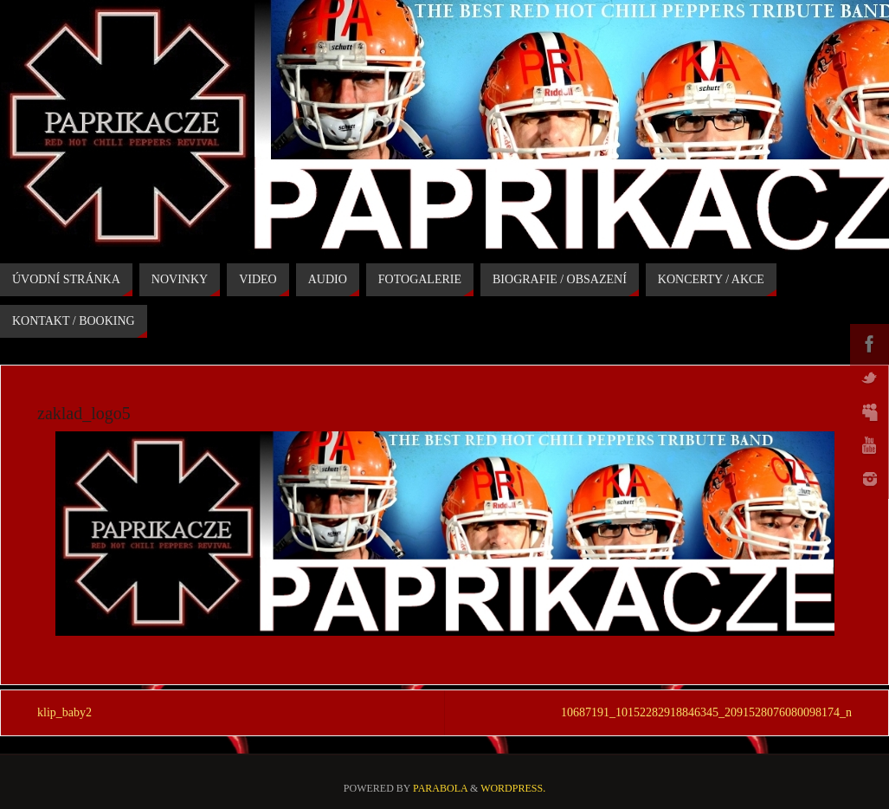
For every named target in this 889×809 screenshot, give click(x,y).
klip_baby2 (64, 712)
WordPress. (512, 788)
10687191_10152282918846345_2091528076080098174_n (706, 712)
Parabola (440, 788)
